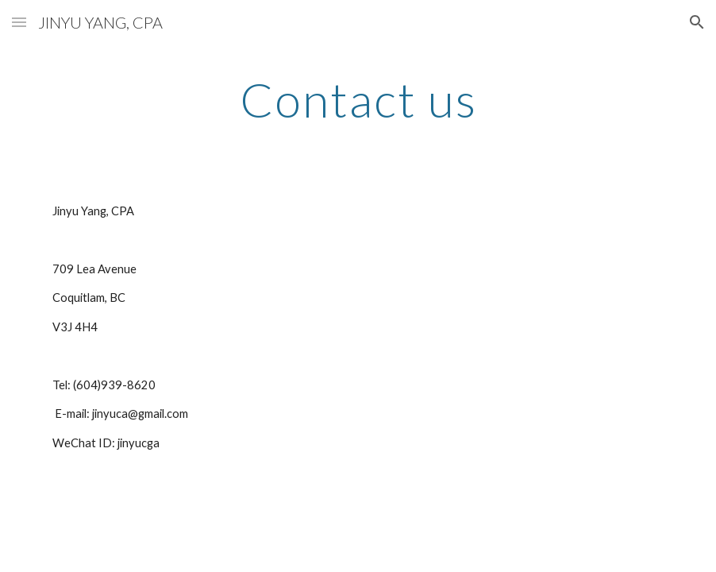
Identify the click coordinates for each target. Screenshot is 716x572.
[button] (19, 22)
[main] (358, 99)
